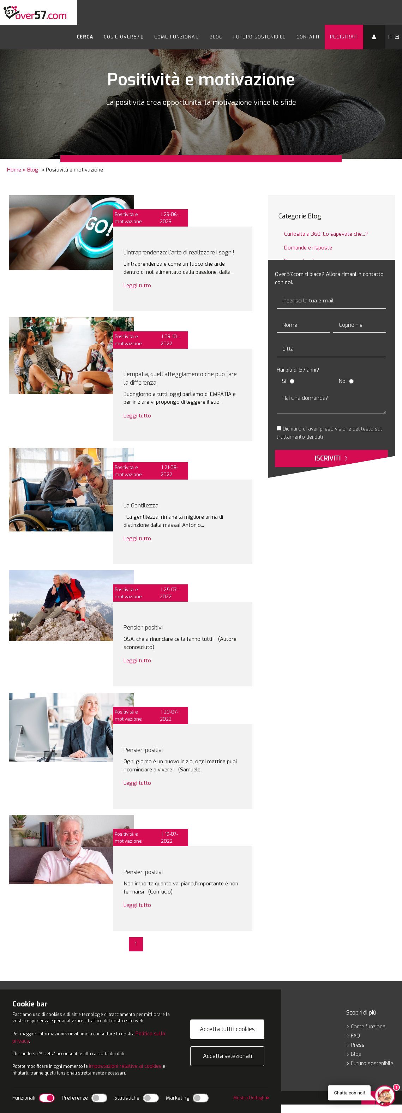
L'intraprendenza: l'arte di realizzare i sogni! (182, 256)
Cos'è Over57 (124, 37)
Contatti (307, 37)
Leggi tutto (137, 293)
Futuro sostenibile (259, 37)
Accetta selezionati (227, 1050)
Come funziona (176, 37)
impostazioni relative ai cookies (138, 1065)
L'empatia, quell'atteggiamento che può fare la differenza (181, 387)
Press (355, 1053)
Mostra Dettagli (248, 1098)
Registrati (344, 37)
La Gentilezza (145, 513)
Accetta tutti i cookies (227, 1023)
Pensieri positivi (149, 635)
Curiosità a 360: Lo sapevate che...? (326, 233)
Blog (216, 37)
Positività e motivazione (128, 217)
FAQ (353, 1044)
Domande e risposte (308, 247)
